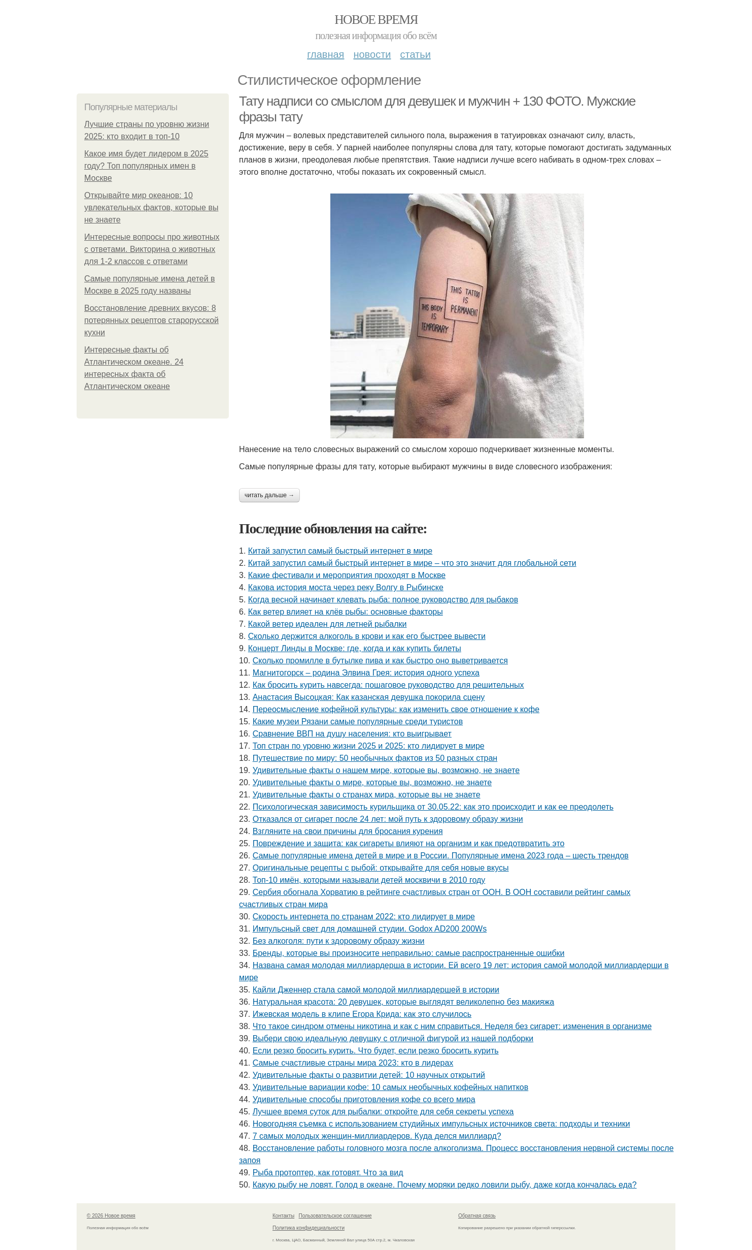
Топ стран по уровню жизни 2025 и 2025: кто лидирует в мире (369, 746)
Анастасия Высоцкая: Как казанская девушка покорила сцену (369, 697)
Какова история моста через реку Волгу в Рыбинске (345, 587)
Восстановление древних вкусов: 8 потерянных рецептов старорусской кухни (151, 320)
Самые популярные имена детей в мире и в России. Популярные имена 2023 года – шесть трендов (441, 855)
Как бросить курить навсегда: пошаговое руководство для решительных (388, 685)
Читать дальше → (269, 495)
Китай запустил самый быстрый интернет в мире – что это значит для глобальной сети (412, 563)
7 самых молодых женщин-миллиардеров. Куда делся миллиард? (377, 1136)
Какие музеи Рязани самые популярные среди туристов (358, 721)
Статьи (415, 54)
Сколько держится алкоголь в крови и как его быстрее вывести (367, 636)
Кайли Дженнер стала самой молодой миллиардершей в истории (376, 989)
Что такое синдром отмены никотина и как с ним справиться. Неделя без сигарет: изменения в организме (452, 1026)
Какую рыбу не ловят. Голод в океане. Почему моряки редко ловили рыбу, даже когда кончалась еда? (445, 1184)
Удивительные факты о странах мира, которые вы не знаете (367, 794)
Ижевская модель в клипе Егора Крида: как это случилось (362, 1014)
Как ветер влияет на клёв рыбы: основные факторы (345, 611)
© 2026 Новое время (111, 1216)
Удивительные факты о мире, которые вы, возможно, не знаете (372, 782)
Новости (372, 54)
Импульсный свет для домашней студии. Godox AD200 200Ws (370, 928)
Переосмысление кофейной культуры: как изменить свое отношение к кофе (396, 709)
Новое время (376, 19)
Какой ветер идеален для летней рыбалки (327, 624)
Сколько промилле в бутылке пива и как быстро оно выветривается (380, 660)
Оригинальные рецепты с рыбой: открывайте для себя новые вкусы (381, 867)
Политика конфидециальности (308, 1228)
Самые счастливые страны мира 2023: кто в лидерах (353, 1063)
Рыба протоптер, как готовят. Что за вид (328, 1172)
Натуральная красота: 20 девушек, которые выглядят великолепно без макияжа (403, 1002)
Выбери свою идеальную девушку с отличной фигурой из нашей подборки (393, 1038)
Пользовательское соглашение (335, 1216)
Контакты (283, 1216)
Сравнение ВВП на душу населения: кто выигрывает (352, 733)
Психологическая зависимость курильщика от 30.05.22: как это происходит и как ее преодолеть (433, 807)
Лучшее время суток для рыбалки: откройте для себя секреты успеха (383, 1111)
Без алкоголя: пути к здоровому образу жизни (339, 941)
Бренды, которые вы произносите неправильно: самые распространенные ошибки (409, 953)
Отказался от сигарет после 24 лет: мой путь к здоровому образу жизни (388, 819)
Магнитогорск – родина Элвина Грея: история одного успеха (366, 672)
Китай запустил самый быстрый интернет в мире (340, 551)
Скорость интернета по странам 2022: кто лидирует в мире (364, 916)
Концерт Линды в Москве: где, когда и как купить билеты (354, 648)
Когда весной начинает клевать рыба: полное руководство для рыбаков (383, 599)
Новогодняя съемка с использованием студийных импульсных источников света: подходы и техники (441, 1123)
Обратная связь (477, 1216)
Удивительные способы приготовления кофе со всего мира (364, 1099)
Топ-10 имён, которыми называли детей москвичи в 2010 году (369, 880)
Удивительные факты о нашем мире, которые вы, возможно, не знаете (386, 770)
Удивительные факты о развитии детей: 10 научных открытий (369, 1075)
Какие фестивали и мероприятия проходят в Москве (347, 575)
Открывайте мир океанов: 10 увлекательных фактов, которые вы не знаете (151, 207)
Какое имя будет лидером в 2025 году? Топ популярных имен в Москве (146, 165)
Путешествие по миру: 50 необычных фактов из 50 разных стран (375, 758)
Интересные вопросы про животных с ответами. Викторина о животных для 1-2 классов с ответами (152, 249)
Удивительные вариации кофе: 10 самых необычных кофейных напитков (391, 1087)
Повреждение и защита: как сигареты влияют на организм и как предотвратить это (409, 843)
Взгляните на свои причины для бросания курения (348, 831)
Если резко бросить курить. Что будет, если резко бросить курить (376, 1050)
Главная (325, 54)
